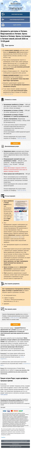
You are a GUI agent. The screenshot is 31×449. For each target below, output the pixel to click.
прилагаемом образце (17, 237)
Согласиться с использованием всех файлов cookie (15, 441)
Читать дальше (4, 394)
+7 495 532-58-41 (8, 94)
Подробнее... (7, 166)
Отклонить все (15, 443)
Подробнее (3, 437)
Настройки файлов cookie (15, 446)
